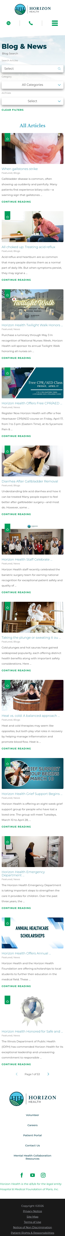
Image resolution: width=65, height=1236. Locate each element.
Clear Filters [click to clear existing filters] (13, 110)
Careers (32, 1125)
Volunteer (32, 1115)
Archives (6, 93)
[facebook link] (22, 1175)
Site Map (32, 1217)
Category (6, 76)
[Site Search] (8, 23)
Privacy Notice (32, 1211)
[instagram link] (43, 1175)
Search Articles (10, 60)
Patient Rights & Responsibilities (32, 1233)
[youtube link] (32, 1175)
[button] (55, 23)
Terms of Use (32, 1222)
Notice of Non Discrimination (32, 1227)
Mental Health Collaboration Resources (32, 1157)
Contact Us (32, 1145)
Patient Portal (32, 1135)
